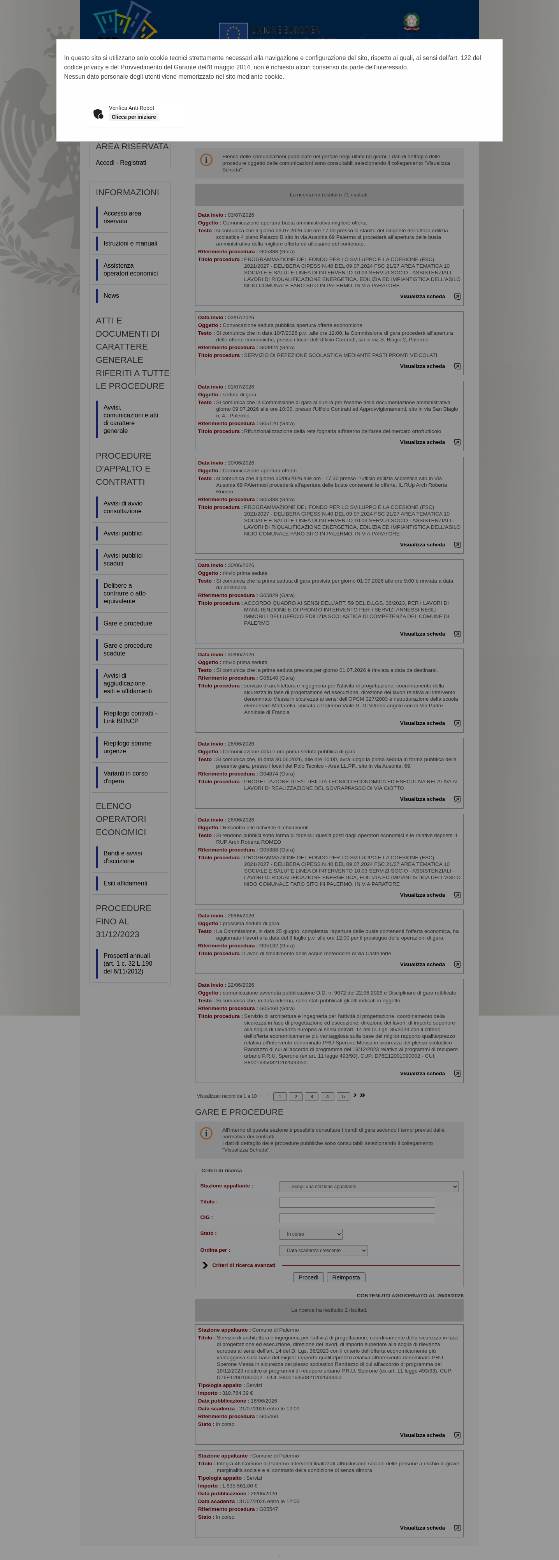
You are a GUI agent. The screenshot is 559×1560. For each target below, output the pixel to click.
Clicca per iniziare (134, 117)
